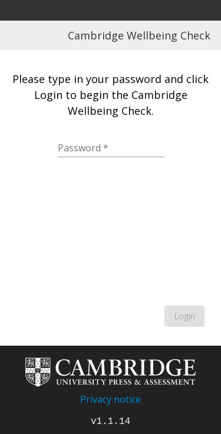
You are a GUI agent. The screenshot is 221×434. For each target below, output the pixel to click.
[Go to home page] (111, 385)
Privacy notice (110, 399)
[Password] (111, 148)
